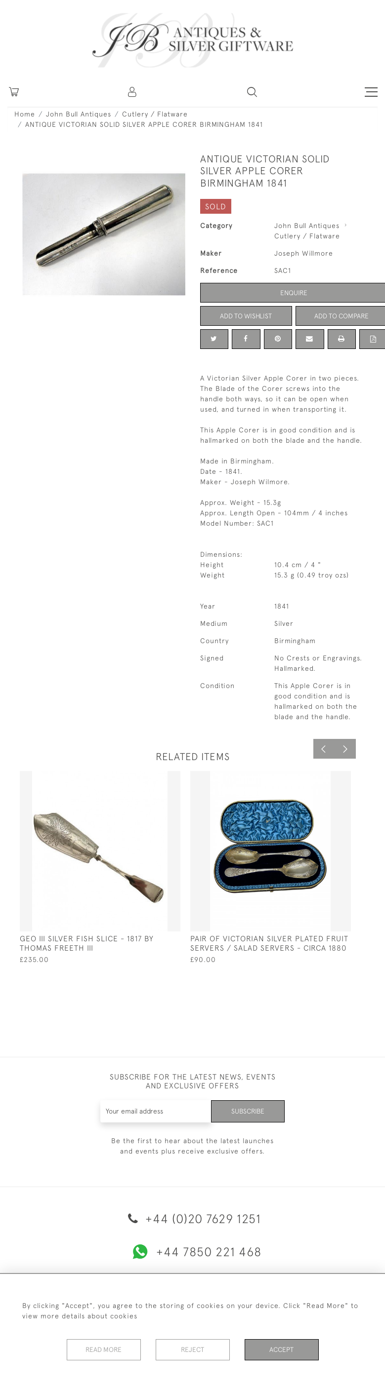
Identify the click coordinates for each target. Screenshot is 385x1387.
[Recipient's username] (155, 1111)
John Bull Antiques (78, 114)
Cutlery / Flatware (155, 114)
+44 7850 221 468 (192, 1251)
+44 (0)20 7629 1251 (193, 1218)
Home (24, 114)
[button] (133, 91)
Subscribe (247, 1111)
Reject (193, 1349)
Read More (104, 1349)
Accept (281, 1349)
